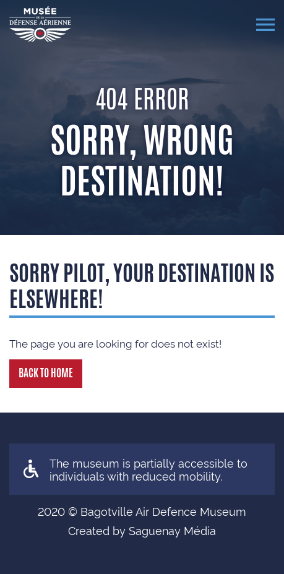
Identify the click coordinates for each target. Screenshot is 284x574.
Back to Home (46, 373)
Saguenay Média (172, 530)
